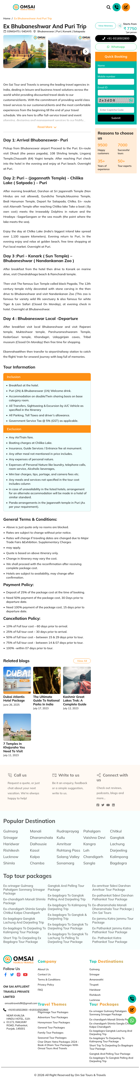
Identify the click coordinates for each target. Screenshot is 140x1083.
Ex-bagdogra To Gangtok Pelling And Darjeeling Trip (111, 1059)
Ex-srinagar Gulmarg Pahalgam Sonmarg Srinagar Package (108, 1012)
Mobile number (106, 76)
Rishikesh (95, 994)
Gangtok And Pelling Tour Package (110, 1053)
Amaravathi (96, 979)
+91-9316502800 (115, 38)
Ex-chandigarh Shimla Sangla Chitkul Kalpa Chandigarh (111, 1025)
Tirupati (94, 984)
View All (82, 661)
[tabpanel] (17, 688)
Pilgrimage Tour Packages (53, 1012)
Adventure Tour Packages (53, 1017)
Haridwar (95, 989)
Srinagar (95, 974)
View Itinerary (105, 25)
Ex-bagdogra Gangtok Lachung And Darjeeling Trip (111, 1032)
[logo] (24, 7)
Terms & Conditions (49, 979)
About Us (43, 969)
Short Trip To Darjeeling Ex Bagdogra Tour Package (111, 1047)
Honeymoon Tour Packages (54, 1022)
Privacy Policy (46, 984)
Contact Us (44, 974)
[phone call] (116, 7)
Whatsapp (116, 47)
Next (86, 51)
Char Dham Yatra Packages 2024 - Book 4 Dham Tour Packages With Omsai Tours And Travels (58, 1045)
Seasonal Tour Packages (52, 1037)
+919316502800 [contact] (18, 1009)
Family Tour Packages (50, 1032)
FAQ (40, 989)
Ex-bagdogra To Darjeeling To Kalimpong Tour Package (107, 1039)
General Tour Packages (51, 1027)
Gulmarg (95, 969)
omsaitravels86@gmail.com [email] (21, 1003)
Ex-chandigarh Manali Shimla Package (112, 1019)
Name (101, 65)
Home (6, 18)
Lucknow (95, 1000)
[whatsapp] (132, 1021)
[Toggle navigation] (5, 7)
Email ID (103, 87)
